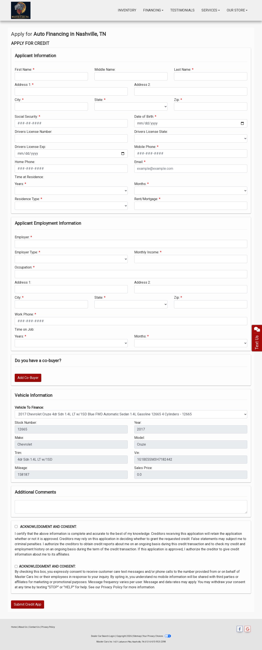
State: (98, 100)
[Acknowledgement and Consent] (16, 526)
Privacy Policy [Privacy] (48, 627)
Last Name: (182, 70)
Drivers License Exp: (30, 147)
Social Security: (26, 117)
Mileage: (21, 468)
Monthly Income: (146, 252)
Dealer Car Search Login (103, 636)
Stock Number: (26, 423)
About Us (22, 627)
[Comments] (131, 506)
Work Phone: (24, 314)
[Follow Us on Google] (247, 629)
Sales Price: (143, 468)
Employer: (22, 237)
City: (18, 100)
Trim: (18, 453)
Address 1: (23, 85)
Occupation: (23, 267)
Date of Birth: (144, 117)
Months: (140, 184)
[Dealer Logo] (20, 10)
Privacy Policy (112, 587)
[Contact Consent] (16, 566)
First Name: (23, 70)
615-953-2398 (159, 642)
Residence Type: (27, 199)
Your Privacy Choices (157, 636)
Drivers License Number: (33, 132)
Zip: (177, 100)
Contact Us (34, 627)
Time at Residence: (29, 177)
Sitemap (137, 636)
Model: (139, 438)
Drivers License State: (151, 132)
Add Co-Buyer (28, 378)
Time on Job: (24, 329)
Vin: (137, 453)
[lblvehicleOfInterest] (131, 414)
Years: (19, 184)
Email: (138, 162)
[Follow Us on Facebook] (240, 629)
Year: (137, 423)
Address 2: (142, 85)
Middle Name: (104, 70)
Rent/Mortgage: (146, 199)
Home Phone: (25, 162)
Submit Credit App (27, 604)
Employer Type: (26, 252)
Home (14, 627)
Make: (19, 438)
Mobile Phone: (145, 147)
